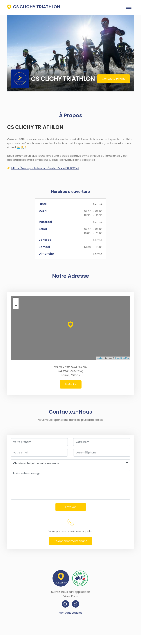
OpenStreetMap (122, 358)
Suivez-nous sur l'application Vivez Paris (70, 594)
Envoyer (71, 507)
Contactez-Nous (113, 78)
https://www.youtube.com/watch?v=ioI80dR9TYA (45, 168)
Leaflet (100, 358)
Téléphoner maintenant (70, 541)
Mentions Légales (70, 613)
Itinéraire (71, 384)
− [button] (16, 306)
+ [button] (16, 300)
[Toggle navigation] (129, 7)
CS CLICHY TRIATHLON (33, 7)
